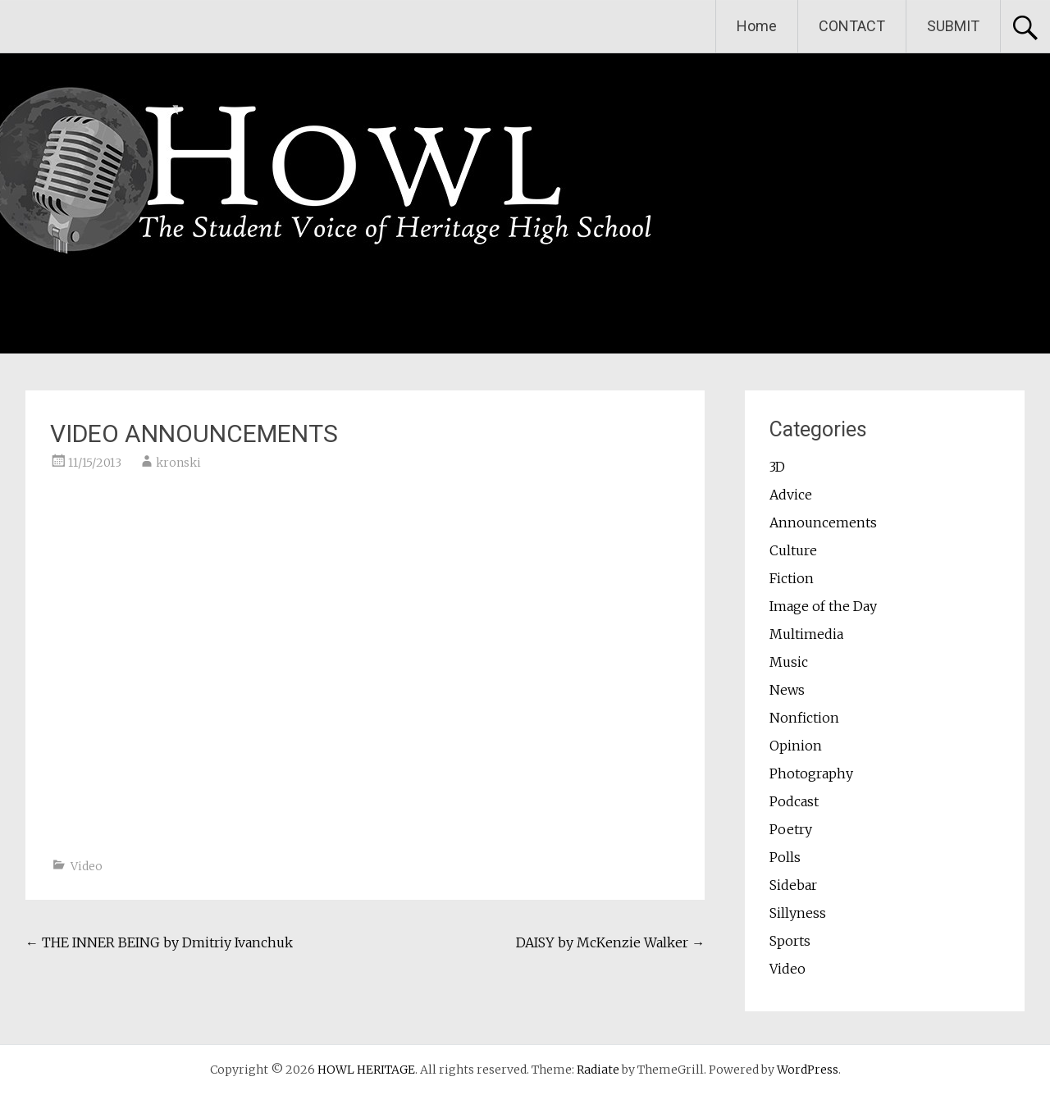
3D (777, 467)
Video (87, 866)
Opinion (795, 745)
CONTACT (852, 25)
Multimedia (806, 634)
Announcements (823, 522)
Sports (789, 941)
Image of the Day (823, 606)
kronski (178, 462)
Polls (785, 857)
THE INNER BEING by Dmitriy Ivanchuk (159, 942)
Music (788, 662)
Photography (811, 773)
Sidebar (793, 885)
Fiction (791, 578)
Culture (793, 550)
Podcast (794, 801)
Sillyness (797, 913)
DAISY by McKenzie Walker (610, 942)
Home (757, 25)
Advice (790, 494)
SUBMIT (953, 25)
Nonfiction (804, 717)
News (787, 690)
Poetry (790, 829)
